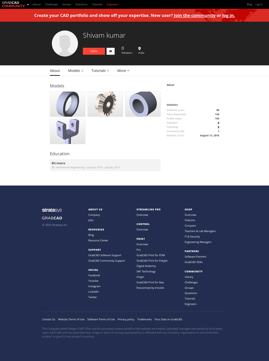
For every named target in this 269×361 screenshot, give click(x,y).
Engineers (191, 304)
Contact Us (48, 319)
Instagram (94, 286)
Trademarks (144, 319)
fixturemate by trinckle (150, 287)
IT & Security (192, 236)
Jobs (90, 220)
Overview (142, 215)
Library (189, 277)
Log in (259, 4)
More (123, 70)
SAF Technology (146, 271)
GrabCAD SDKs (194, 262)
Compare (190, 225)
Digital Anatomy (146, 266)
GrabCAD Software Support (104, 255)
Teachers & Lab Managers (200, 231)
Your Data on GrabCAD (168, 319)
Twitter (92, 297)
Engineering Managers (198, 242)
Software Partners (195, 256)
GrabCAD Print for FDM (151, 255)
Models (75, 70)
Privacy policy (126, 319)
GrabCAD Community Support (106, 260)
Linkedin (93, 291)
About (55, 70)
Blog (91, 235)
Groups (189, 287)
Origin (140, 277)
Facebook (94, 275)
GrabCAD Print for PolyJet (152, 260)
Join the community (195, 15)
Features (190, 220)
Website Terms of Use (71, 319)
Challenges (191, 282)
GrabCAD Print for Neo (150, 282)
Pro (139, 249)
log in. (228, 15)
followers (127, 49)
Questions (191, 293)
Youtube (93, 280)
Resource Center (98, 240)
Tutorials (100, 70)
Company (94, 215)
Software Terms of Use (101, 319)
